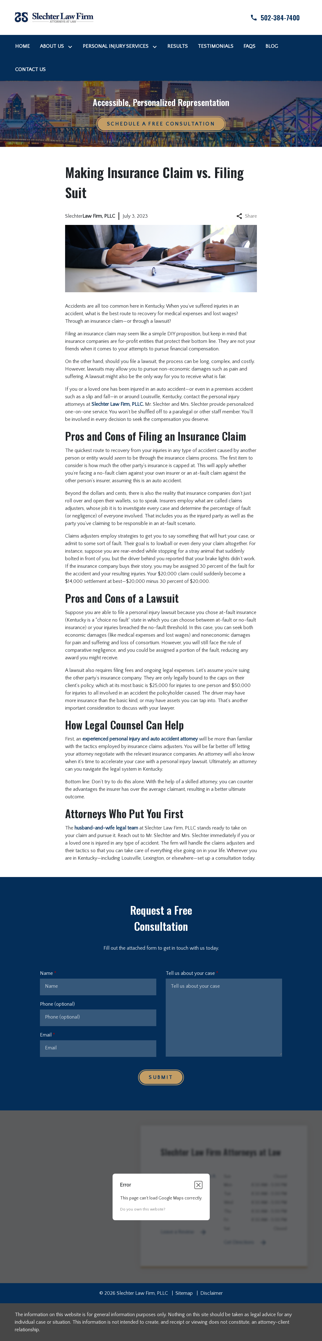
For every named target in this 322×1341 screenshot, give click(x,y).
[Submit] (161, 1077)
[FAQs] (249, 46)
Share (246, 216)
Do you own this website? (142, 1209)
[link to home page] (54, 17)
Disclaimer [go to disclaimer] (211, 1293)
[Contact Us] (30, 69)
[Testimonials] (215, 46)
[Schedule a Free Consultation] (161, 124)
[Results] (177, 46)
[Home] (22, 46)
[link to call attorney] (269, 17)
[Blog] (271, 46)
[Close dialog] (198, 1185)
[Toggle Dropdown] (71, 46)
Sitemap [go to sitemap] (184, 1293)
